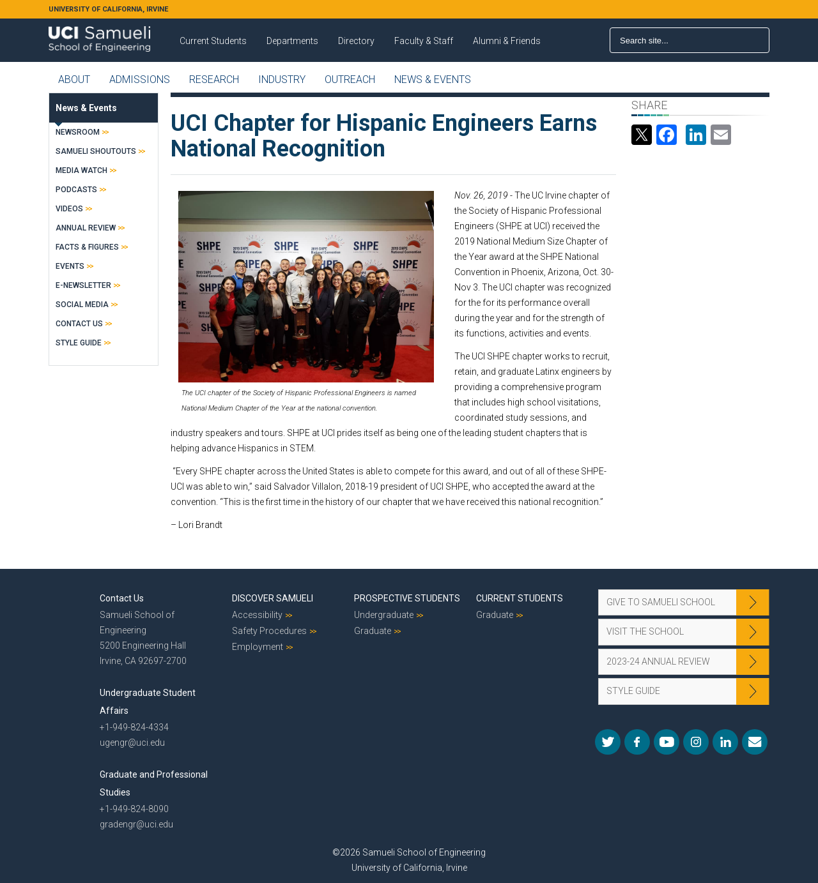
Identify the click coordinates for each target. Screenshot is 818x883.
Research (214, 79)
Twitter (608, 742)
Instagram (696, 742)
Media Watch (81, 170)
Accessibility (257, 615)
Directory (356, 41)
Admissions (139, 79)
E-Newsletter (83, 285)
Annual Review (86, 227)
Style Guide (79, 342)
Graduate (372, 631)
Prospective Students (407, 598)
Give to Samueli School (660, 602)
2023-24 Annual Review (658, 661)
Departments (292, 41)
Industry (281, 79)
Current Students (213, 41)
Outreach (350, 79)
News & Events (432, 79)
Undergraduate (383, 615)
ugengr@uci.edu (132, 742)
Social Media (82, 304)
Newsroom (78, 132)
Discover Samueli (272, 598)
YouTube (666, 742)
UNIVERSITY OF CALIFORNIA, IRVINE (108, 9)
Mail (755, 742)
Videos (69, 208)
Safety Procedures (269, 631)
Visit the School (645, 631)
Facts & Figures (87, 247)
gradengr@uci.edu (136, 824)
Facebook (637, 742)
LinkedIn (725, 742)
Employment (257, 647)
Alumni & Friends (507, 41)
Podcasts (76, 189)
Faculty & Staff (423, 41)
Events (70, 266)
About (74, 79)
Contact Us (79, 323)
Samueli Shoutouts (96, 151)
